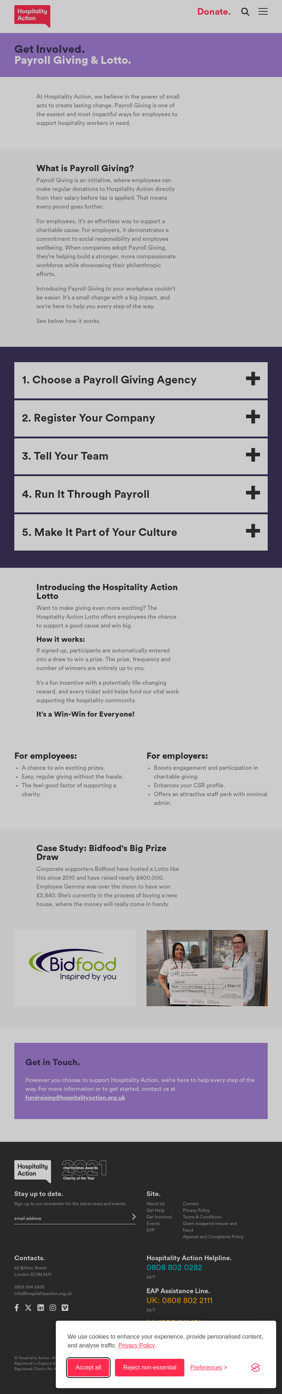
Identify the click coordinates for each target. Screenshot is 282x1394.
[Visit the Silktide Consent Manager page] (255, 1367)
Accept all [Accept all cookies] (88, 1367)
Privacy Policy (136, 1345)
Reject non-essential (149, 1367)
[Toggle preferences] (208, 1367)
